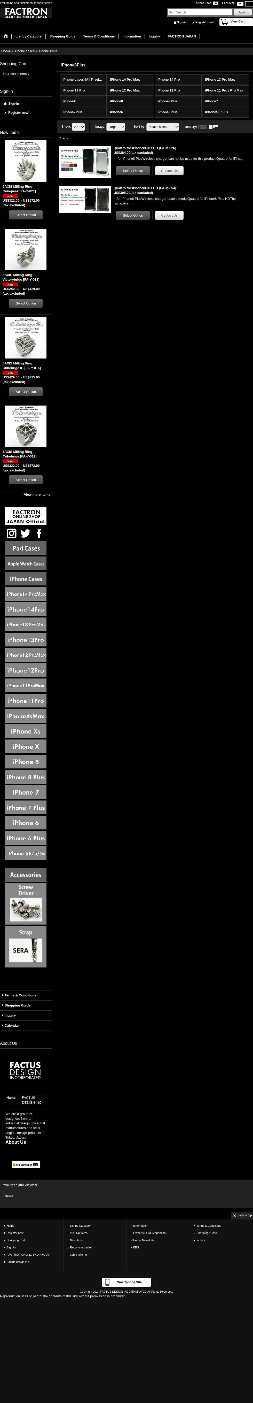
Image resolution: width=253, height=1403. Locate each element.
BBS (136, 1247)
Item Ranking (78, 1254)
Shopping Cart (16, 1240)
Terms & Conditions (20, 995)
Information (140, 1225)
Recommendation (81, 1247)
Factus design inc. (18, 1261)
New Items (76, 1240)
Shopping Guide (17, 1005)
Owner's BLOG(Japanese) (150, 1232)
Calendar (12, 1025)
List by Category (80, 1225)
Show (66, 126)
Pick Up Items (79, 1232)
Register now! (204, 22)
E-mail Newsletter (144, 1240)
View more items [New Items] (37, 495)
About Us (15, 1142)
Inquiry (10, 1015)
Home (10, 1225)
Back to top (245, 1215)
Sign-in (181, 22)
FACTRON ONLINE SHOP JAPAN (28, 1254)
